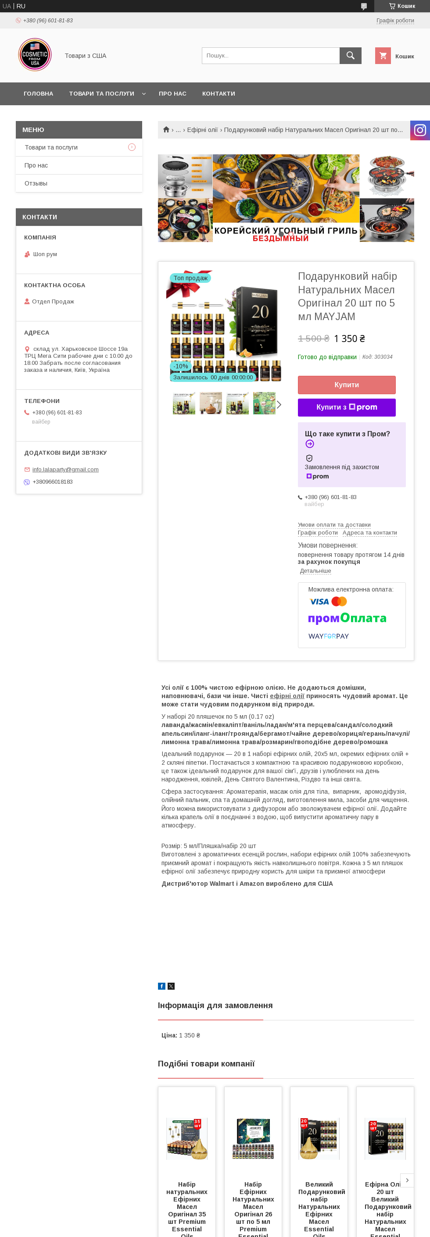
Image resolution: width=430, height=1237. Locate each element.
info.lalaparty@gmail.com (65, 469)
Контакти (218, 93)
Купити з (346, 407)
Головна (38, 93)
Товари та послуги (101, 93)
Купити (347, 385)
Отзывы (36, 183)
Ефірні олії (202, 129)
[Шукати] (351, 55)
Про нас (172, 93)
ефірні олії (287, 695)
